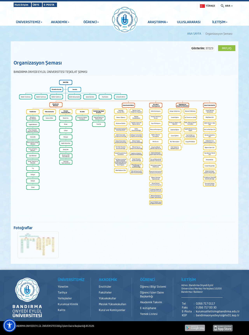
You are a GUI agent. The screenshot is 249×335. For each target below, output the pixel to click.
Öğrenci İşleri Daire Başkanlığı (152, 294)
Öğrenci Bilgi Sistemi (153, 286)
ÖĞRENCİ (91, 21)
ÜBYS (42, 4)
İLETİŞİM (219, 21)
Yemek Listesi (149, 314)
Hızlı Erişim (23, 4)
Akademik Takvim (151, 302)
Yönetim (63, 286)
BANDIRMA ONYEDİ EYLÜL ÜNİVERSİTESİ (35, 326)
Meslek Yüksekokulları (112, 304)
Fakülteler (105, 292)
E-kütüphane (148, 308)
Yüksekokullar (107, 298)
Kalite (61, 310)
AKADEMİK (60, 21)
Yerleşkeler (65, 298)
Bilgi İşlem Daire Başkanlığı (71, 326)
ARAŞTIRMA (158, 21)
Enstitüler (105, 286)
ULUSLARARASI (189, 21)
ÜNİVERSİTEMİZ (29, 21)
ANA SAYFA (194, 33)
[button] (9, 325)
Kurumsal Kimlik (68, 304)
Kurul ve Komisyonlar (112, 310)
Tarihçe (62, 292)
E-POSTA (60, 4)
